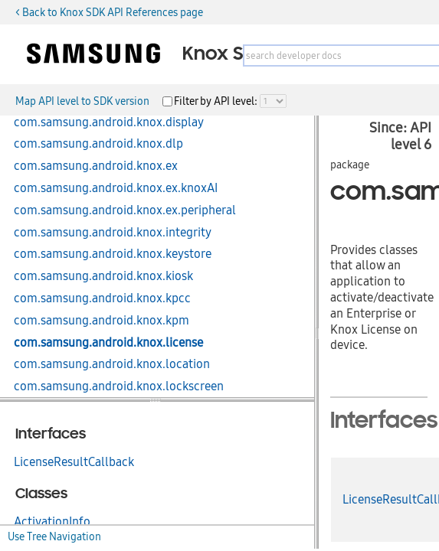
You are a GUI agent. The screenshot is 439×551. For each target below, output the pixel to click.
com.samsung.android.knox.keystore (112, 254)
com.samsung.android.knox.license (108, 342)
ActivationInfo (52, 522)
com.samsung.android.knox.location (112, 364)
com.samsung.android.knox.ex (96, 166)
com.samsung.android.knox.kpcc (102, 298)
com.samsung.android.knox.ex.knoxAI (116, 188)
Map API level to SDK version (82, 101)
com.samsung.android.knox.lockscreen (119, 386)
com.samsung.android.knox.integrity (112, 232)
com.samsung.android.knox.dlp (98, 144)
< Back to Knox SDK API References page (109, 12)
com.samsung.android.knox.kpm (101, 320)
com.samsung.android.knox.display (109, 122)
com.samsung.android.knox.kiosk (103, 276)
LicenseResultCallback (74, 462)
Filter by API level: (217, 101)
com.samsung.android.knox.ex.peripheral (125, 210)
